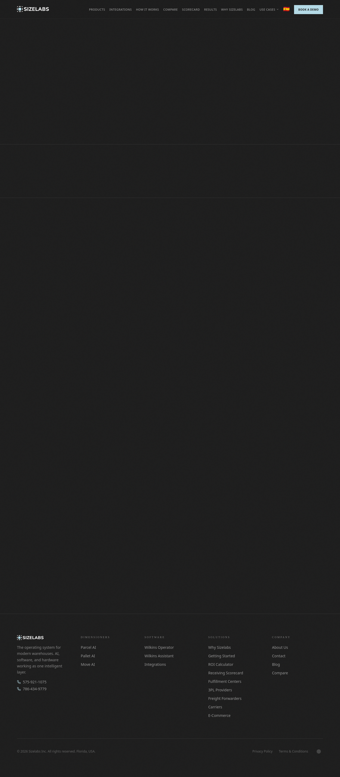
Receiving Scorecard (225, 672)
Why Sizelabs (232, 9)
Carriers (215, 706)
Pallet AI (88, 655)
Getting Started (221, 655)
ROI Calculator (220, 664)
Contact (279, 655)
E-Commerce (219, 715)
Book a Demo (308, 9)
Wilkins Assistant (159, 655)
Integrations (120, 9)
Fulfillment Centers (224, 681)
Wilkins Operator (159, 647)
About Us (280, 647)
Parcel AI (88, 647)
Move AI (88, 664)
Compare (170, 9)
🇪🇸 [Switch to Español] (286, 9)
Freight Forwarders (224, 698)
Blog (251, 9)
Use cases (269, 9)
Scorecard (191, 9)
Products (97, 9)
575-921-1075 (31, 681)
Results (210, 9)
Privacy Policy (262, 751)
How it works (147, 9)
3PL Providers (220, 689)
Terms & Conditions (293, 751)
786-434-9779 (31, 688)
